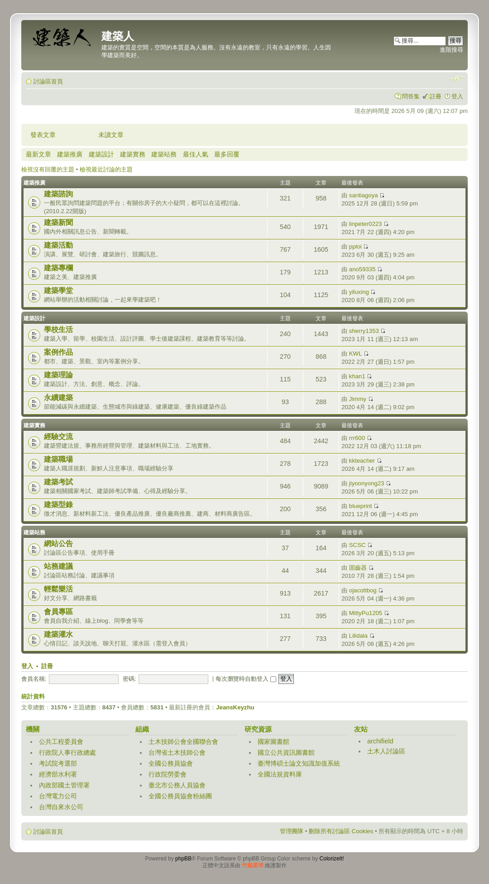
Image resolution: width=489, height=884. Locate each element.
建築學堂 (58, 290)
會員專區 (58, 611)
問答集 (411, 96)
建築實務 (132, 154)
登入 (457, 96)
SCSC (357, 545)
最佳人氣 (195, 154)
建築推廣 (69, 154)
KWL (355, 353)
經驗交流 (58, 436)
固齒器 (358, 567)
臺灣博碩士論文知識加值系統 (299, 763)
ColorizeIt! (332, 858)
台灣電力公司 (58, 796)
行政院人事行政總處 (67, 752)
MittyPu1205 (365, 613)
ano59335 (362, 269)
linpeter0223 (365, 223)
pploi (355, 246)
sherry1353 (364, 330)
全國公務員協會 (171, 763)
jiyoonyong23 (366, 483)
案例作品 (58, 352)
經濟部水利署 (58, 774)
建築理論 (58, 375)
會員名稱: (34, 678)
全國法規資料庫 (280, 774)
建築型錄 (58, 504)
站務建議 (58, 566)
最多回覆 (227, 154)
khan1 (357, 376)
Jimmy (357, 399)
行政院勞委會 (168, 774)
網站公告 (58, 543)
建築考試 (58, 482)
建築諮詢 (58, 194)
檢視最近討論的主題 (106, 169)
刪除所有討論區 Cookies (341, 831)
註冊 (435, 96)
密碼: (129, 678)
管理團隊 (291, 831)
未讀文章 (111, 134)
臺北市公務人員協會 (177, 785)
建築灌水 (58, 634)
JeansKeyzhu (235, 707)
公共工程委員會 (61, 741)
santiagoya (363, 195)
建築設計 (101, 154)
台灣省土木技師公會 (177, 752)
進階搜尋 (451, 49)
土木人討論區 (386, 751)
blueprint (360, 506)
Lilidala (358, 635)
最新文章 (38, 154)
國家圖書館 (273, 741)
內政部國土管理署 (64, 785)
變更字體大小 (456, 78)
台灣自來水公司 (61, 807)
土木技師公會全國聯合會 (183, 741)
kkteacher (362, 460)
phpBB (183, 858)
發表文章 (43, 134)
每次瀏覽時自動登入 (246, 678)
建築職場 (58, 459)
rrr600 (357, 438)
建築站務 (164, 154)
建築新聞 (58, 222)
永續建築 (58, 397)
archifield (380, 741)
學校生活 (58, 329)
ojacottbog (363, 590)
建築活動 (58, 245)
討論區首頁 (48, 81)
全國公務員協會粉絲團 (180, 796)
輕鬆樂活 (58, 589)
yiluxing (359, 291)
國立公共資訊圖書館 (286, 752)
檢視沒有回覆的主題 (47, 169)
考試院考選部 (58, 763)
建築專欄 (58, 268)
